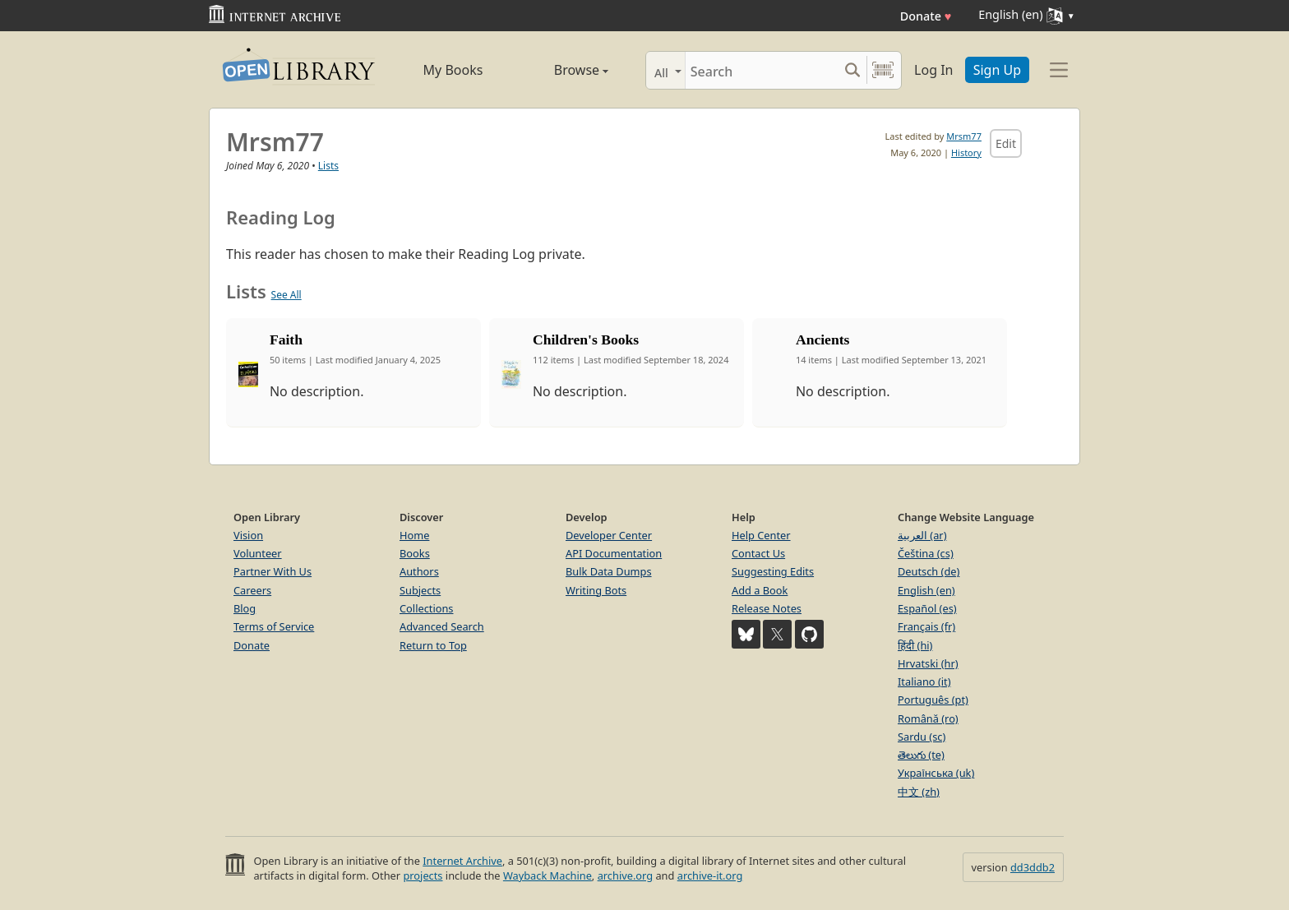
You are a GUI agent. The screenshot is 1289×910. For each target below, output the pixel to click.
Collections (427, 608)
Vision (248, 535)
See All (286, 295)
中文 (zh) (919, 791)
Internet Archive (462, 860)
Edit (1006, 143)
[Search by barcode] (882, 70)
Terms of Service (273, 626)
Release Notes (767, 608)
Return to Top (433, 645)
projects (422, 875)
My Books (453, 70)
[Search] (761, 70)
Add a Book (760, 590)
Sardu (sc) (921, 736)
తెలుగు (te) (921, 754)
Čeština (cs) (926, 553)
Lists (328, 166)
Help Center (761, 535)
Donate (926, 16)
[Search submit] (852, 70)
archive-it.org (710, 875)
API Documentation (614, 553)
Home (414, 535)
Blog (244, 608)
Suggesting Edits (773, 571)
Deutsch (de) (928, 571)
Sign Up (997, 70)
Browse (562, 70)
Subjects (420, 590)
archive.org (625, 875)
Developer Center (609, 535)
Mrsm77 (964, 136)
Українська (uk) (936, 772)
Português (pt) (933, 699)
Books (415, 553)
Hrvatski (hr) (928, 663)
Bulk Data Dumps (609, 571)
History (966, 152)
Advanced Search (442, 626)
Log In (933, 70)
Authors (419, 571)
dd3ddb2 (1032, 867)
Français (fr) (926, 626)
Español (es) (927, 608)
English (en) (926, 590)
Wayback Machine (547, 875)
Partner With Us (272, 571)
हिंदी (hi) (915, 645)
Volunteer (257, 553)
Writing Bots (596, 590)
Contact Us (758, 553)
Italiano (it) (924, 681)
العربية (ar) (922, 535)
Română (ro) (928, 718)
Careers (252, 590)
